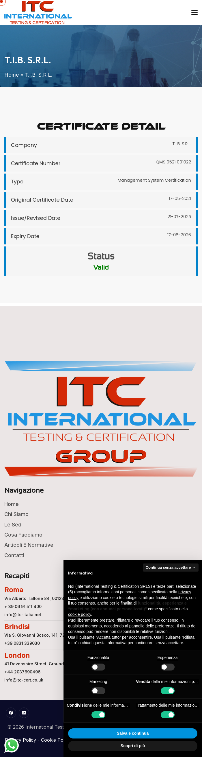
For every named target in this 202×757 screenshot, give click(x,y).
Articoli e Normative (28, 545)
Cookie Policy (56, 740)
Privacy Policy (20, 740)
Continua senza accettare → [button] (171, 567)
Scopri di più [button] (133, 745)
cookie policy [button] (79, 614)
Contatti (14, 555)
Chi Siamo (16, 514)
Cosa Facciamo (23, 535)
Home (11, 75)
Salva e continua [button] (133, 733)
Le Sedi (13, 525)
